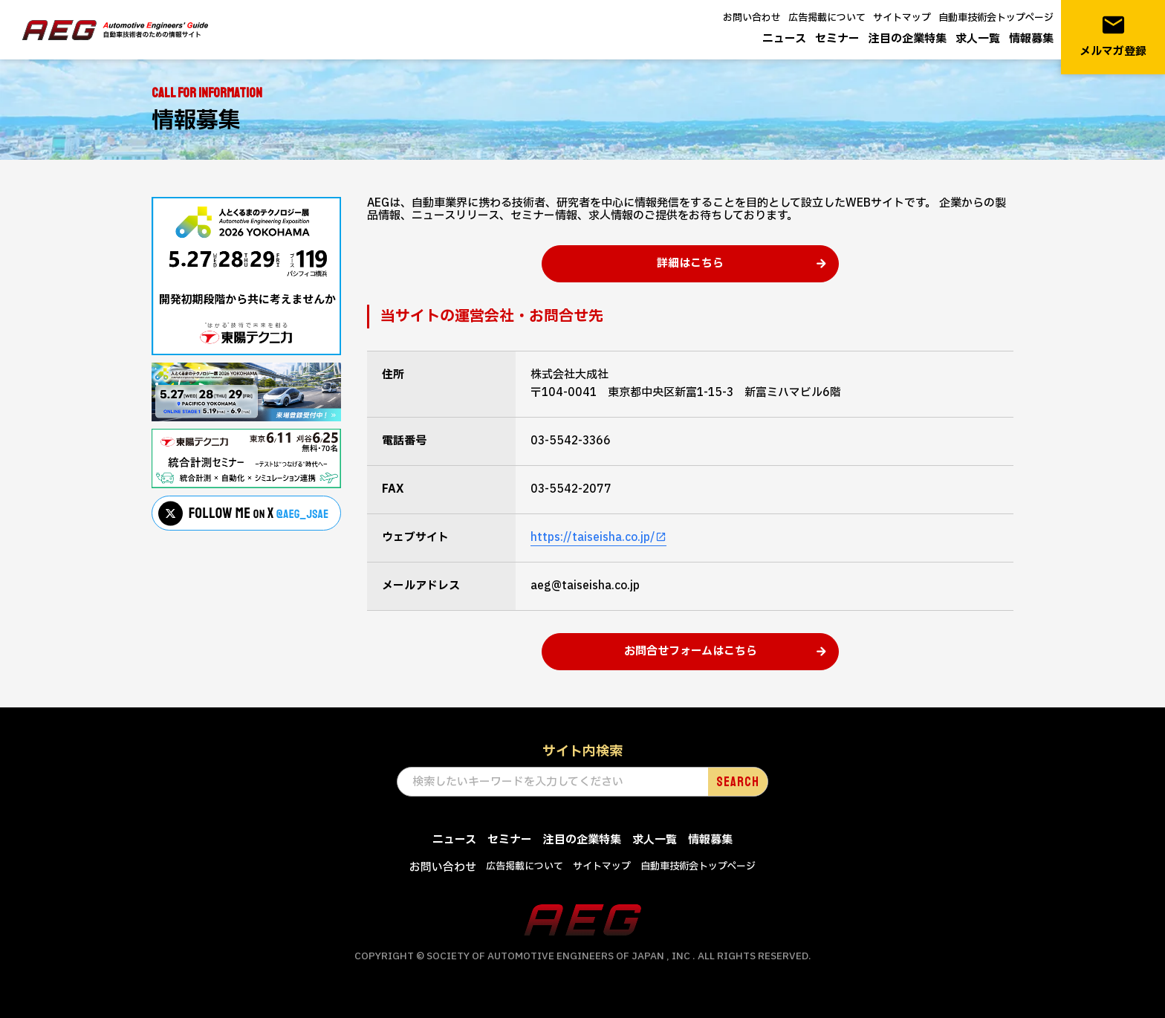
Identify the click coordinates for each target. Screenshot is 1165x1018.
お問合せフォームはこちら (690, 651)
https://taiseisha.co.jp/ (592, 537)
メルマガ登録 (1113, 36)
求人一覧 (977, 39)
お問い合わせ (752, 17)
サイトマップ (902, 17)
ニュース (784, 39)
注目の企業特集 (908, 39)
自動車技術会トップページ (996, 17)
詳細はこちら (690, 263)
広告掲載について (827, 17)
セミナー (837, 39)
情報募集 (1031, 39)
